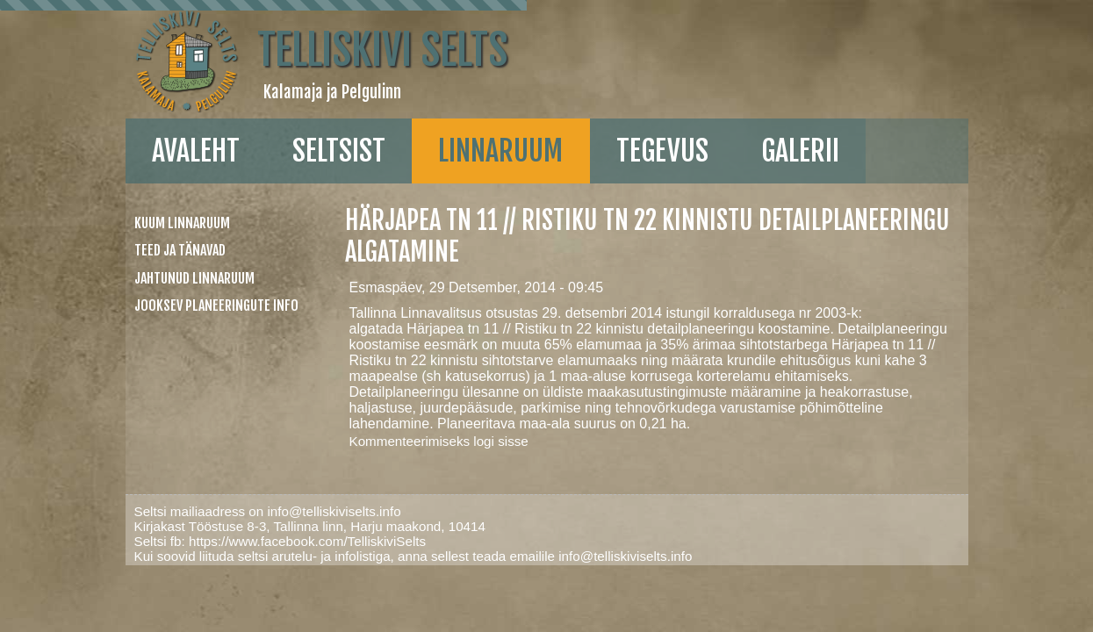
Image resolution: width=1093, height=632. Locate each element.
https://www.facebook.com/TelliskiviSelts (206, 477)
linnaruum (395, 151)
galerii (695, 151)
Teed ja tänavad (79, 250)
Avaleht (90, 151)
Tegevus (557, 151)
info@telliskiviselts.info (232, 448)
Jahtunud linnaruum (93, 278)
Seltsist (233, 151)
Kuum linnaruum (81, 223)
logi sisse (448, 377)
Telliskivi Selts (281, 50)
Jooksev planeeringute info (115, 305)
